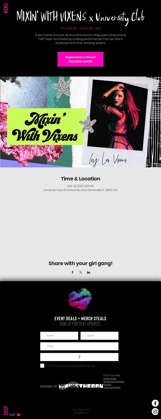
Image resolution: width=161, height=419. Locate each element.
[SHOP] (6, 404)
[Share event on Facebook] (72, 272)
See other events (80, 61)
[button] (6, 14)
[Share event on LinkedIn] (88, 272)
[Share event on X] (80, 272)
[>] (79, 357)
